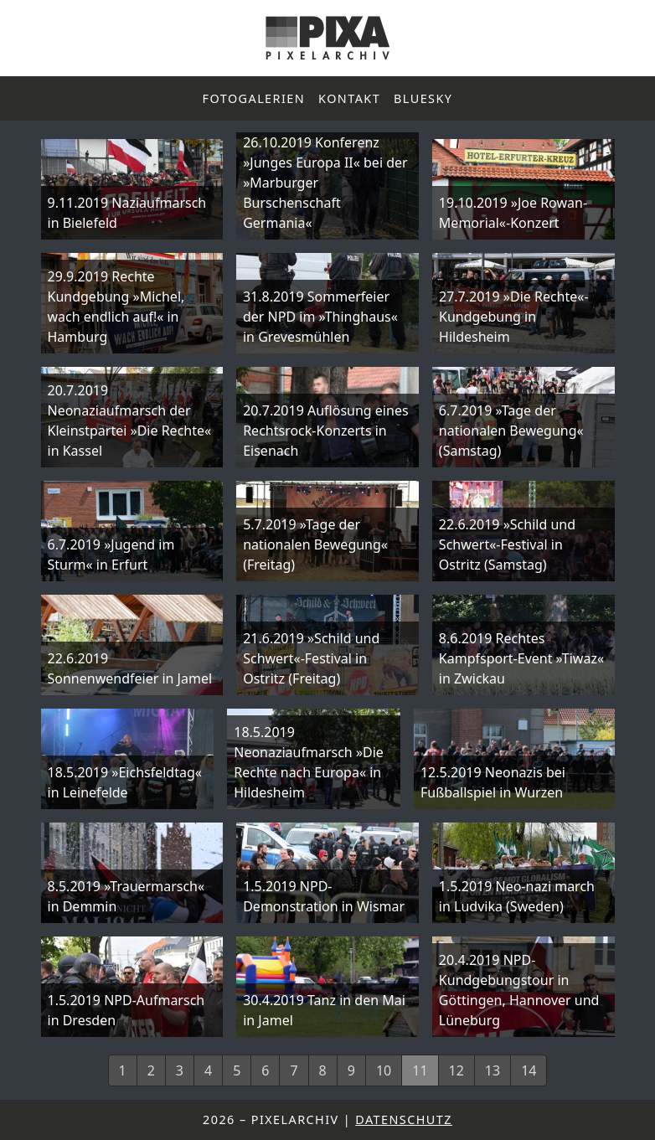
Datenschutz (403, 1119)
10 (383, 1070)
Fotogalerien (254, 98)
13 (492, 1070)
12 (456, 1070)
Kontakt (349, 98)
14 (528, 1070)
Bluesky (423, 98)
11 (419, 1070)
